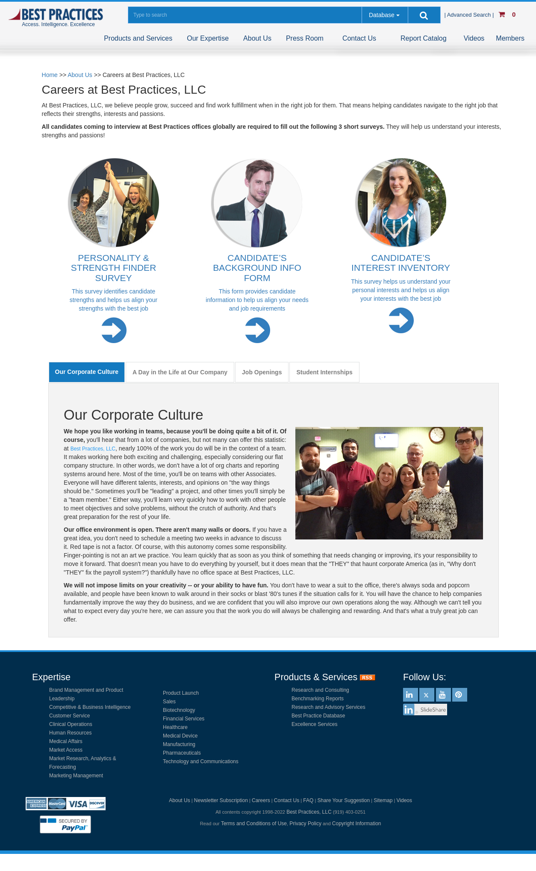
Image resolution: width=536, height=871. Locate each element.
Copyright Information (356, 824)
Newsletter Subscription (221, 800)
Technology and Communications (201, 761)
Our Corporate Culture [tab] (87, 371)
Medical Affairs (65, 741)
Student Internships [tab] (324, 372)
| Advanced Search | (469, 15)
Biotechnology (179, 710)
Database (382, 15)
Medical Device (180, 736)
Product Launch (181, 693)
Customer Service (69, 716)
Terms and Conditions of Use (254, 824)
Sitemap (383, 800)
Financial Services (183, 719)
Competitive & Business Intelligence (90, 707)
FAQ (308, 800)
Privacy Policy (305, 824)
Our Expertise (208, 38)
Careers (261, 800)
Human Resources (70, 733)
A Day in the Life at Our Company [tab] (180, 372)
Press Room (305, 38)
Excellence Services (314, 724)
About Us (257, 38)
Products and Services (138, 38)
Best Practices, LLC (93, 449)
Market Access (65, 750)
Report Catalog (424, 38)
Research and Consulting (320, 690)
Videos (474, 38)
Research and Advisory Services (328, 707)
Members (510, 38)
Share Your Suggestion (343, 800)
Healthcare (175, 727)
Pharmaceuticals (182, 753)
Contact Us (359, 38)
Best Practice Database (318, 716)
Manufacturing (179, 744)
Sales (169, 702)
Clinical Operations (70, 724)
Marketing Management (76, 776)
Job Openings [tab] (262, 372)
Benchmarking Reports (318, 699)
